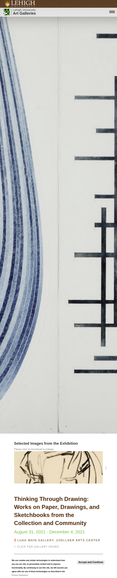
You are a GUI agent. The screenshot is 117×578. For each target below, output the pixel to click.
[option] (58, 467)
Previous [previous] (11, 467)
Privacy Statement (20, 575)
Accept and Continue (90, 562)
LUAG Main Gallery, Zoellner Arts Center (58, 540)
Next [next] (105, 467)
